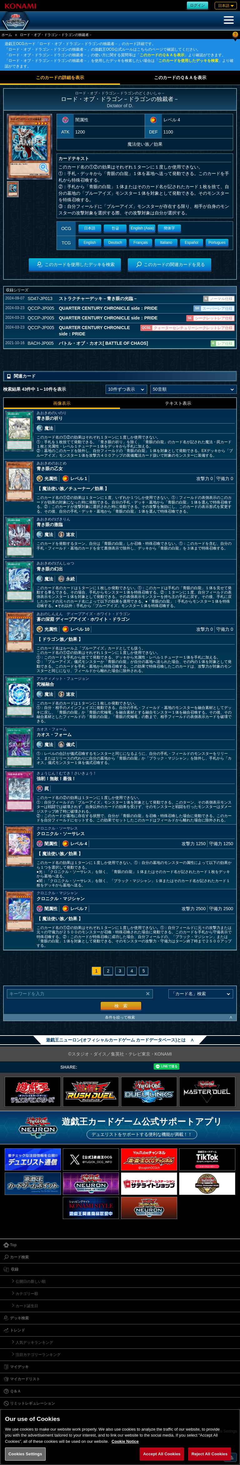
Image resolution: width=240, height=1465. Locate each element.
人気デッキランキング (34, 1342)
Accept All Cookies (162, 1454)
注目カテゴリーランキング (38, 1354)
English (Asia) (142, 228)
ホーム (7, 35)
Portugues (217, 242)
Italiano (166, 242)
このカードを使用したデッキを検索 (188, 60)
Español (191, 242)
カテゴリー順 (27, 1294)
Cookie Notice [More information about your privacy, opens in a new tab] (125, 1441)
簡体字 (169, 228)
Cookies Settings (25, 1454)
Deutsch (115, 242)
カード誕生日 (27, 1306)
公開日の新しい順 (31, 1281)
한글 (115, 228)
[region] (120, 1437)
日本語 (89, 228)
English (90, 242)
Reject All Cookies (210, 1454)
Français (140, 242)
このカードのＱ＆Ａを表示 (162, 55)
